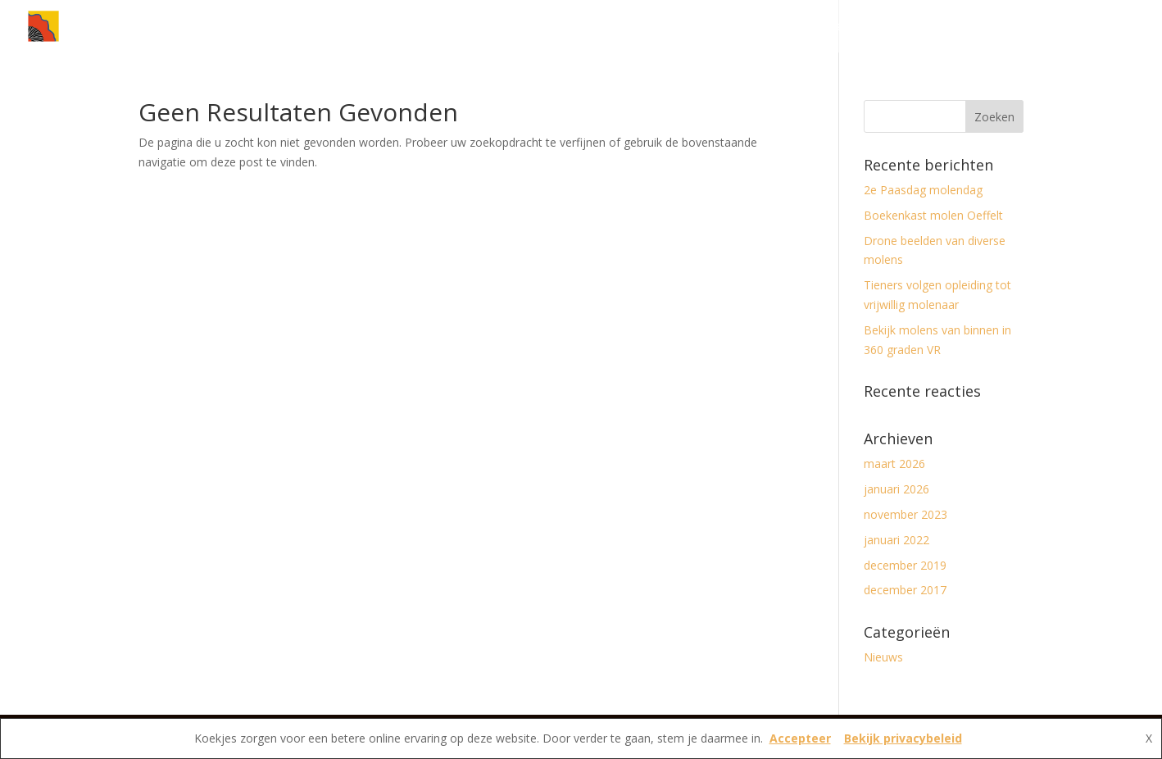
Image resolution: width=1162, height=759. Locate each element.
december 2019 (905, 565)
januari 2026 (896, 489)
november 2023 (905, 514)
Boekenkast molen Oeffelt (933, 215)
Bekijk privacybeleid (903, 738)
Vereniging (988, 27)
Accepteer (800, 738)
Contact (1079, 27)
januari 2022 (896, 540)
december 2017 (905, 590)
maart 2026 (894, 463)
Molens (898, 27)
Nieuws (820, 27)
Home (761, 27)
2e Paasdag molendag (923, 190)
